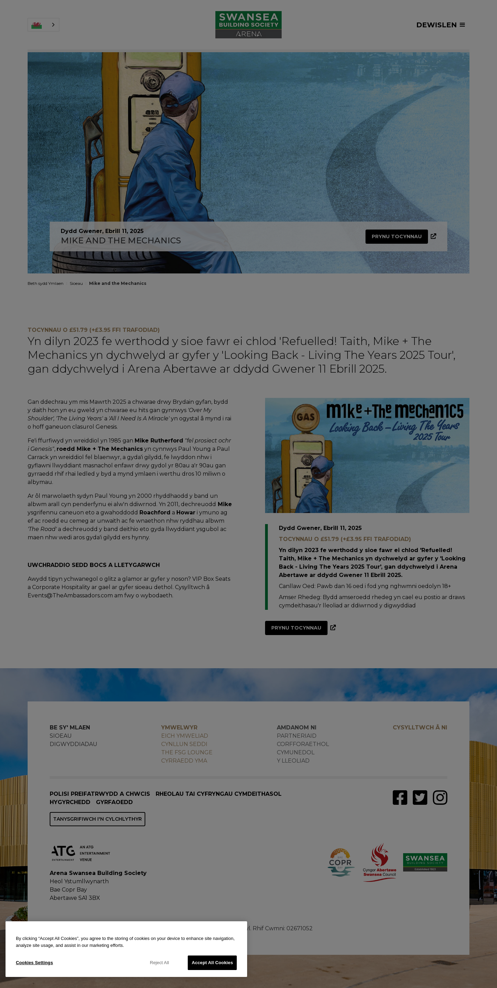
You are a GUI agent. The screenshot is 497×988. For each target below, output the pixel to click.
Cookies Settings (34, 962)
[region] (126, 949)
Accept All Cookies (212, 962)
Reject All (159, 962)
